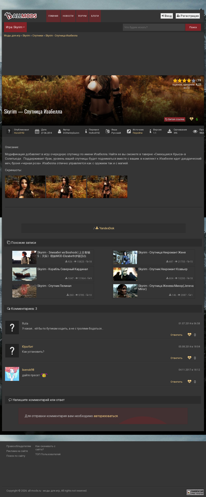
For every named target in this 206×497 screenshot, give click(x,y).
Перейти (137, 133)
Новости (68, 16)
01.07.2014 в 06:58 (189, 323)
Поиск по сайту (15, 455)
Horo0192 (19, 133)
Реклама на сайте (17, 451)
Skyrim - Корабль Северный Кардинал (62, 269)
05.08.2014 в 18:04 (189, 346)
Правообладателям (18, 446)
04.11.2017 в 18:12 (189, 369)
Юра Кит (27, 346)
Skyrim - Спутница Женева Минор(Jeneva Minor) (166, 287)
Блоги (95, 16)
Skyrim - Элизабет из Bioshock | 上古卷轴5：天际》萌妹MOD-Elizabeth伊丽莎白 (63, 254)
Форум (82, 16)
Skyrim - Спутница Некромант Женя (162, 252)
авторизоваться (106, 416)
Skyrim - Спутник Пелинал (54, 285)
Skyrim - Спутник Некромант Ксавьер (162, 269)
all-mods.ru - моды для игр (44, 490)
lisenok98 (28, 369)
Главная (53, 16)
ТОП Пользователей (48, 454)
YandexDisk (106, 228)
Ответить (176, 334)
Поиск (193, 27)
